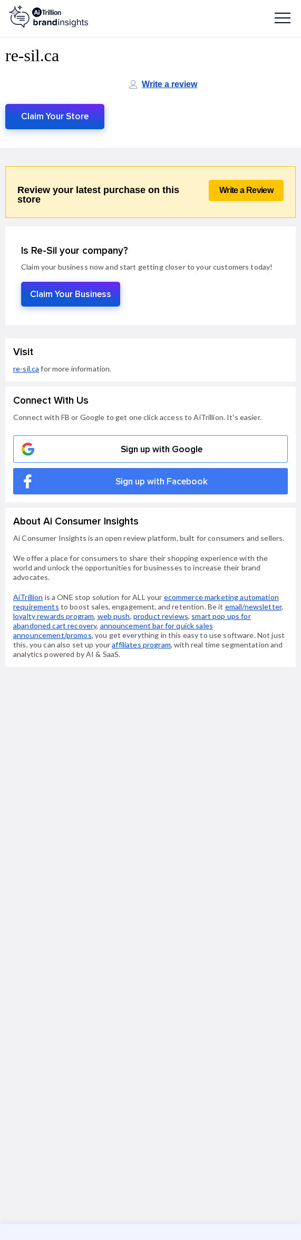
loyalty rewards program (53, 616)
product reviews (160, 616)
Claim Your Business (70, 294)
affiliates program (141, 644)
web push (114, 616)
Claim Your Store (55, 116)
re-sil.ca (26, 368)
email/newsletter (253, 606)
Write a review (169, 84)
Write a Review (246, 190)
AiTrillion (28, 597)
